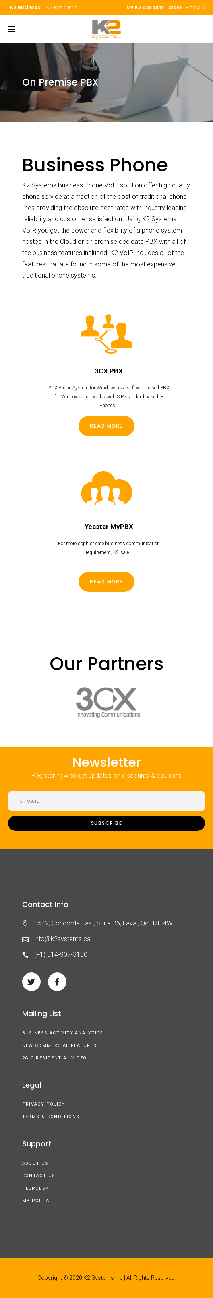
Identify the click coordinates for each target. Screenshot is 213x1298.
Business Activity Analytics (62, 1033)
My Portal (37, 1200)
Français (195, 7)
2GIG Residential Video (54, 1058)
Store (175, 7)
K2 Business (25, 7)
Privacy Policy (43, 1104)
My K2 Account (144, 7)
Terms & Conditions (51, 1116)
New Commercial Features (59, 1045)
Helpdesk (35, 1188)
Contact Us (39, 1176)
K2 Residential (62, 7)
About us (35, 1163)
